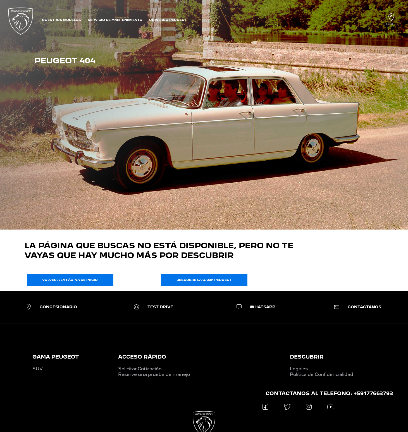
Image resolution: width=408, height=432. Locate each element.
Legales (299, 368)
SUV (37, 368)
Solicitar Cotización (140, 368)
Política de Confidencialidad (321, 374)
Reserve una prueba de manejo (154, 374)
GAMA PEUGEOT (55, 357)
